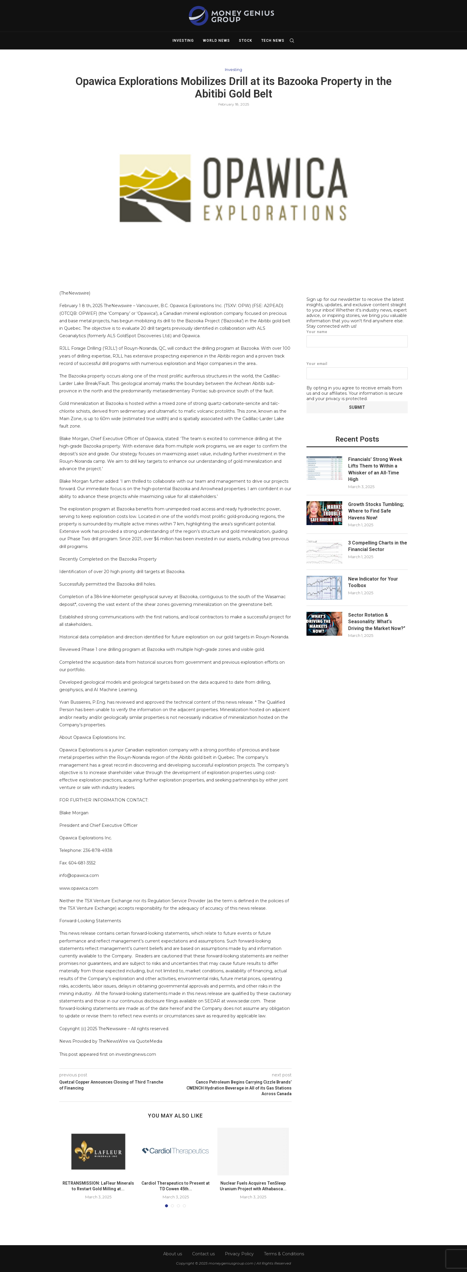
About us (172, 1253)
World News (216, 40)
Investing (183, 40)
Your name (357, 338)
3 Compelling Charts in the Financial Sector (377, 546)
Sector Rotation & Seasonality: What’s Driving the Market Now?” (376, 621)
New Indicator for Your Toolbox (373, 582)
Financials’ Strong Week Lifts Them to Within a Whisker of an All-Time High (375, 469)
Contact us (203, 1253)
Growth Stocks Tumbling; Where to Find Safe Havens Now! (376, 510)
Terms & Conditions (284, 1253)
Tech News (272, 40)
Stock (245, 40)
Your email (357, 370)
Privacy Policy (239, 1253)
